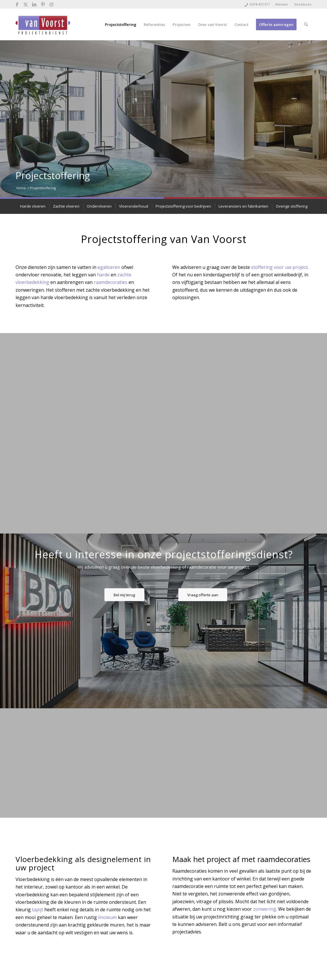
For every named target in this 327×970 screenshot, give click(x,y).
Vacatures (303, 4)
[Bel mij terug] (124, 594)
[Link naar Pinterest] (43, 4)
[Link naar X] (26, 4)
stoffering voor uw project (279, 267)
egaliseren (108, 267)
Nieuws (282, 4)
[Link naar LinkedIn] (34, 4)
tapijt (37, 909)
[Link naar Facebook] (17, 4)
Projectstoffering (53, 175)
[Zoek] (305, 24)
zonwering (264, 909)
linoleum (107, 917)
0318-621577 (260, 4)
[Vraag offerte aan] (202, 594)
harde (103, 275)
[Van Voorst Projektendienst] (43, 24)
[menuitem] (282, 4)
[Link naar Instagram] (51, 4)
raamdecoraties (110, 282)
